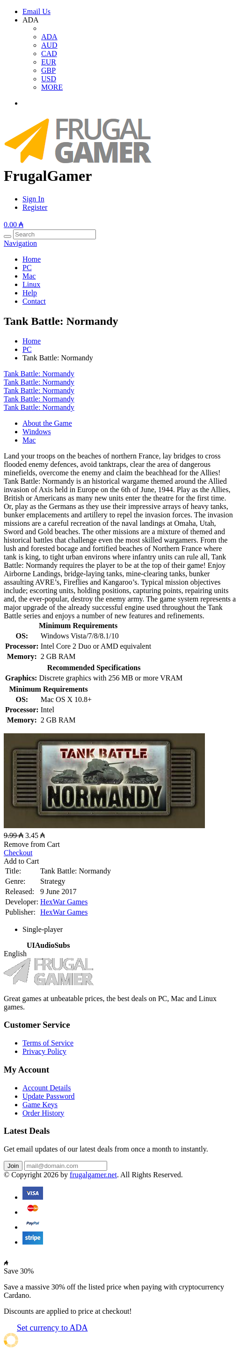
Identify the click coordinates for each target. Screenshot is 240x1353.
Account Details (46, 1088)
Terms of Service (47, 1043)
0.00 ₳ (13, 225)
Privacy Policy (44, 1051)
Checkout (18, 853)
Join (13, 1165)
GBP (48, 70)
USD (48, 79)
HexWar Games (63, 902)
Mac (29, 276)
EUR (48, 62)
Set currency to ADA (52, 1327)
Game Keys (40, 1105)
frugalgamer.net (93, 1175)
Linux (31, 284)
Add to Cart (21, 861)
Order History (43, 1113)
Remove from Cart (32, 844)
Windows (36, 432)
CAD (49, 53)
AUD (49, 45)
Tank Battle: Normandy (39, 374)
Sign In (33, 199)
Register (34, 207)
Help (29, 293)
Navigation (20, 243)
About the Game (47, 423)
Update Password (48, 1096)
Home (31, 259)
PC (27, 268)
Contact (34, 301)
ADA (49, 37)
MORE (52, 87)
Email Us (36, 11)
